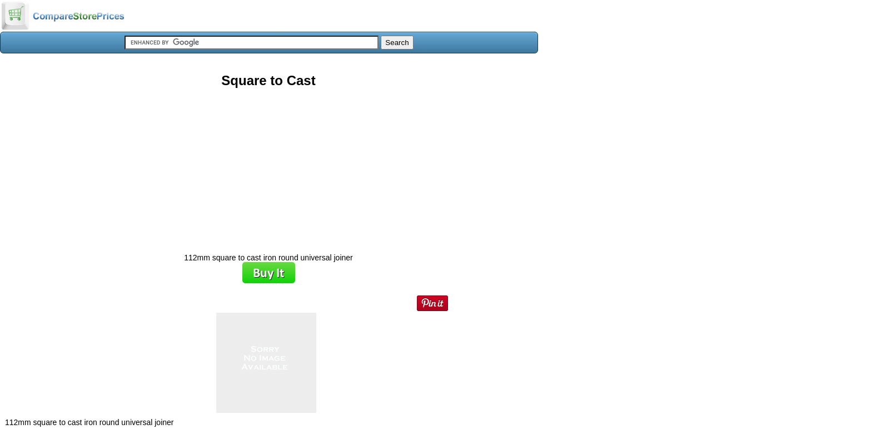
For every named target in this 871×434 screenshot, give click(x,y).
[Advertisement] (268, 166)
